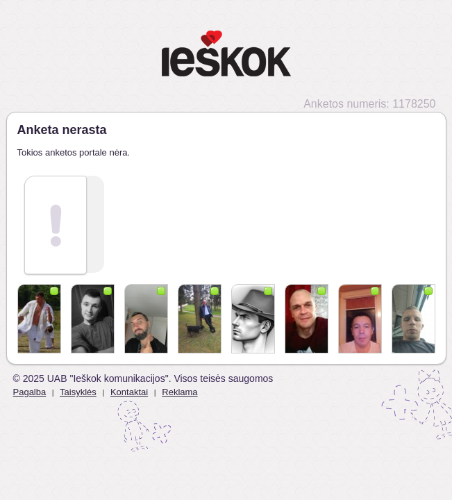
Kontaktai (129, 392)
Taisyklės (78, 392)
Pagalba (30, 392)
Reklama (179, 392)
